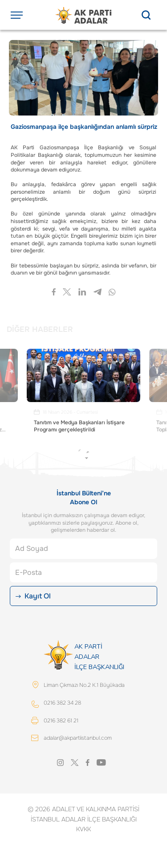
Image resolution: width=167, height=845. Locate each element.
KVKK (83, 829)
